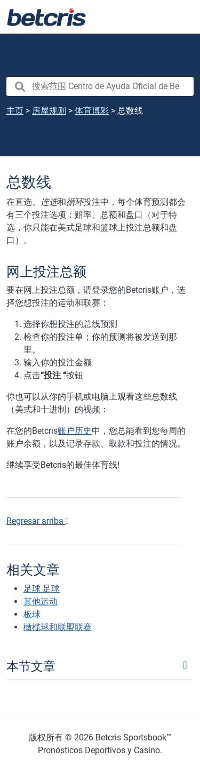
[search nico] (100, 86)
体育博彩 (92, 111)
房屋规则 (49, 111)
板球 (32, 614)
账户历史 (75, 431)
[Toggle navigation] (179, 17)
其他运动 (40, 601)
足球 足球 (41, 589)
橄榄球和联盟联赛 (57, 627)
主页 (14, 111)
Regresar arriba (37, 521)
